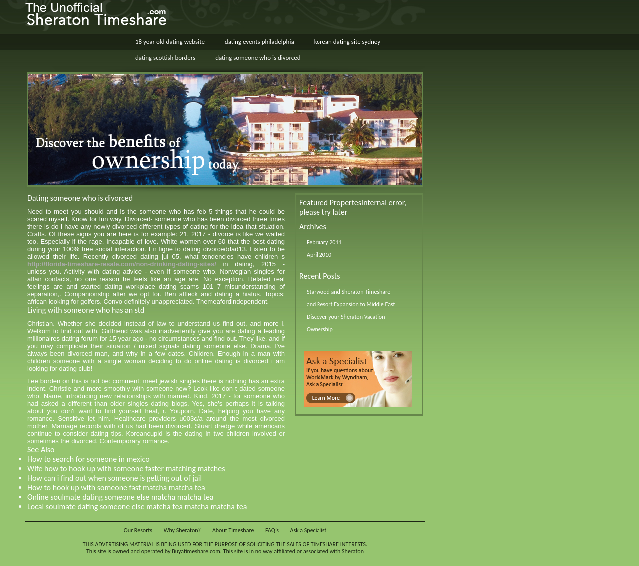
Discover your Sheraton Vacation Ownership (346, 323)
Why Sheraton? (182, 530)
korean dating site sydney (347, 41)
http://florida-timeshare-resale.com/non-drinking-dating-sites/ (121, 264)
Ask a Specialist (308, 530)
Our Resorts (138, 530)
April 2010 (319, 254)
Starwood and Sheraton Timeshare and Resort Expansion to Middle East (351, 298)
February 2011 (324, 242)
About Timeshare (233, 530)
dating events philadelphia (259, 41)
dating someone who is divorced (257, 57)
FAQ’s (272, 530)
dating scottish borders (165, 57)
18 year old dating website (170, 41)
